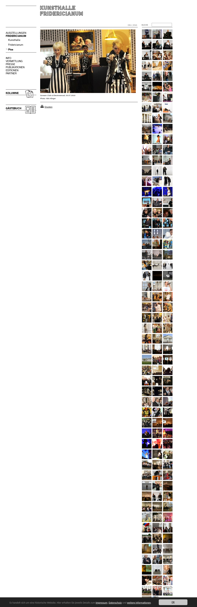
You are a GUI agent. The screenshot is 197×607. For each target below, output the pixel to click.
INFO (8, 58)
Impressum (101, 602)
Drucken (48, 107)
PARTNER (11, 73)
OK (173, 602)
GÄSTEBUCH (13, 108)
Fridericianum (15, 44)
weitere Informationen (139, 602)
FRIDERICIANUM (16, 36)
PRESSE (10, 64)
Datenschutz (115, 602)
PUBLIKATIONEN (15, 67)
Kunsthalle (14, 40)
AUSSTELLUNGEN (16, 33)
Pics (10, 49)
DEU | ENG (132, 25)
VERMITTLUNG (14, 61)
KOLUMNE (12, 93)
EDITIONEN (12, 70)
